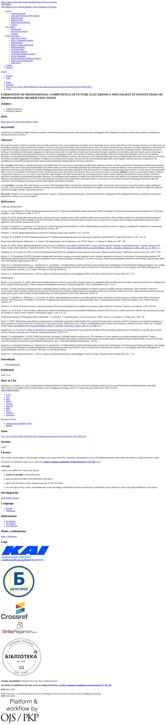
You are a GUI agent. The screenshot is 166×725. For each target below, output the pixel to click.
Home (8, 82)
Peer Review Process (19, 31)
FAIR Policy (16, 63)
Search (3, 72)
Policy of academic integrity (22, 40)
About (8, 11)
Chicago (9, 404)
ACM (8, 395)
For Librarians (11, 526)
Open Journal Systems (10, 498)
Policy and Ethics (13, 36)
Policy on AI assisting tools (22, 61)
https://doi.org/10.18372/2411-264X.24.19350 (19, 122)
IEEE (8, 408)
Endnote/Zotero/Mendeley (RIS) (19, 423)
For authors (10, 27)
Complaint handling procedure (23, 54)
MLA (8, 410)
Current (9, 65)
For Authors (11, 524)
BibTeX (9, 426)
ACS (8, 397)
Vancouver (10, 415)
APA (8, 399)
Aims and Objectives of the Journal (25, 16)
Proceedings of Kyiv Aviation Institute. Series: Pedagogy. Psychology (29, 7)
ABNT (8, 401)
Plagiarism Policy (18, 47)
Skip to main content (9, 2)
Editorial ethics (17, 43)
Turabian (9, 413)
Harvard (9, 406)
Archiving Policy (18, 49)
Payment (14, 34)
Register (9, 76)
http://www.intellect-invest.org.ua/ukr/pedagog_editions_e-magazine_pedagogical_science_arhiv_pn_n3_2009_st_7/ (114, 248)
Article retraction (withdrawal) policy (26, 58)
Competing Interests (19, 52)
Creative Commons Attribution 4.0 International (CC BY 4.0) (68, 462)
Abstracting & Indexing (20, 22)
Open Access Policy (19, 38)
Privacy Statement (18, 56)
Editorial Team (17, 20)
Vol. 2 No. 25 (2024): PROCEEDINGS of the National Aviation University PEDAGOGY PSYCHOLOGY (49, 87)
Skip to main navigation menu (30, 2)
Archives (9, 67)
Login (8, 78)
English (9, 508)
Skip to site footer (50, 2)
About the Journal (18, 13)
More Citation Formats (10, 390)
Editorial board (17, 18)
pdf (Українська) (13, 364)
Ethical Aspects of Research (22, 45)
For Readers (11, 521)
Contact (14, 25)
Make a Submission (9, 536)
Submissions (16, 29)
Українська (10, 511)
